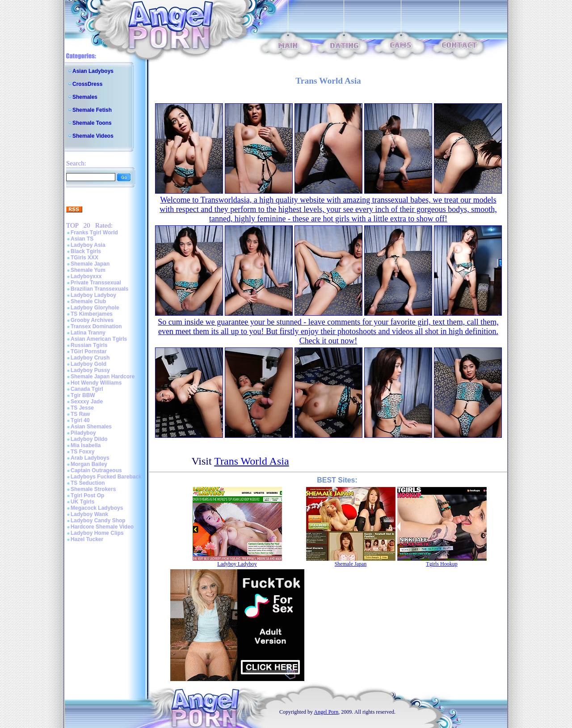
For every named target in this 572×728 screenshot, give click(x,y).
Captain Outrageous (96, 470)
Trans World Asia (251, 461)
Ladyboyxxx (86, 276)
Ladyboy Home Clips (97, 533)
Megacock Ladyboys (97, 508)
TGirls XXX (84, 257)
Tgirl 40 (80, 420)
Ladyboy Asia (88, 245)
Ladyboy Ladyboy (93, 295)
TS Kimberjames (92, 314)
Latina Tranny (88, 333)
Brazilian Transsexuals (99, 289)
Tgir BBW (83, 395)
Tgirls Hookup (441, 564)
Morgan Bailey (89, 464)
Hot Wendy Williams (96, 383)
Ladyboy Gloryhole (95, 308)
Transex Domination (96, 326)
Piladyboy (83, 433)
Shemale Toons (92, 123)
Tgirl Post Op (87, 495)
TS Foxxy (82, 452)
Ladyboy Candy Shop (98, 520)
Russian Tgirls (89, 345)
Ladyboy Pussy (90, 370)
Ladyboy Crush (90, 358)
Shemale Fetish (92, 110)
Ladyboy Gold (88, 364)
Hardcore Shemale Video (102, 527)
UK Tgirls (82, 502)
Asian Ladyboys (93, 71)
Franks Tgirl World (94, 232)
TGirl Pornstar (89, 351)
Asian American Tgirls (99, 339)
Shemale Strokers (93, 489)
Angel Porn (326, 712)
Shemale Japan (90, 264)
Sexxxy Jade (87, 401)
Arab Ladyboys (90, 458)
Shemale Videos (93, 136)
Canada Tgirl (87, 389)
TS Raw (80, 414)
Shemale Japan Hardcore (103, 376)
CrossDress (87, 84)
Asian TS (82, 239)
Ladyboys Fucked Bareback (106, 477)
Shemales (84, 97)
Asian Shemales (91, 426)
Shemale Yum (88, 270)
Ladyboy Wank (89, 514)
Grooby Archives (92, 320)
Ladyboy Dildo (89, 439)
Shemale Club (88, 301)
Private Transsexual (96, 282)
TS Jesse (82, 408)
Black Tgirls (86, 251)
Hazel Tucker (87, 539)
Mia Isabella (86, 445)
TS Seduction (88, 483)
